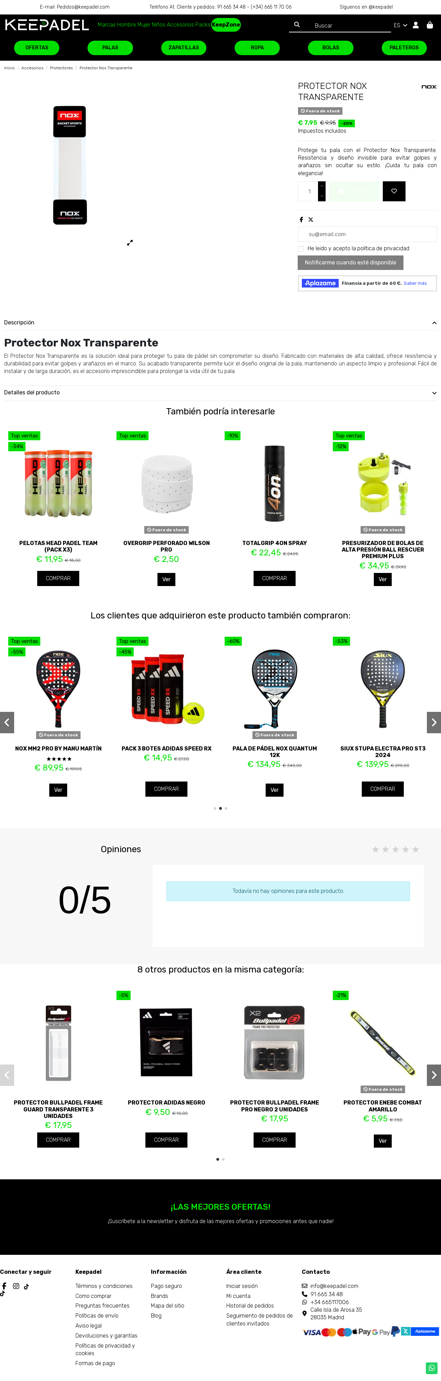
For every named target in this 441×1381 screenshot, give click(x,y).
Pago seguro (166, 1286)
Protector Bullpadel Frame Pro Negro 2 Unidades (274, 1105)
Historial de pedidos (250, 1305)
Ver (166, 579)
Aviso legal (88, 1325)
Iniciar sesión (242, 1286)
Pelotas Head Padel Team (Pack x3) (58, 546)
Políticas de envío (97, 1315)
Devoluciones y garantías (106, 1335)
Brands (159, 1296)
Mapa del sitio (167, 1305)
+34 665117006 (329, 1302)
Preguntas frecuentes (102, 1305)
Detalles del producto (220, 392)
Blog (156, 1315)
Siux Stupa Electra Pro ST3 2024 (382, 751)
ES (401, 25)
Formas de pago (95, 1363)
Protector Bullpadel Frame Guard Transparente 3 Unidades (58, 1109)
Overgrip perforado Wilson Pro (166, 546)
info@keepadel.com (334, 1286)
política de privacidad (383, 248)
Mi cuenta (238, 1296)
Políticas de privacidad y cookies (105, 1349)
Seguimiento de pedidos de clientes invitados (259, 1319)
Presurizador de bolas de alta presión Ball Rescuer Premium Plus (383, 550)
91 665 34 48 (326, 1294)
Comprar (58, 578)
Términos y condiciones (104, 1286)
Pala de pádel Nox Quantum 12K (275, 751)
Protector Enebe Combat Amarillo (382, 1105)
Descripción (220, 322)
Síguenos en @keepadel (366, 7)
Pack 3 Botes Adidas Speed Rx (167, 748)
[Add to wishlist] (394, 191)
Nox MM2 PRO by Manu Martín (58, 748)
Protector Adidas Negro (166, 1102)
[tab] (220, 323)
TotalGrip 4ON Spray (274, 543)
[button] (215, 808)
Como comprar (93, 1296)
